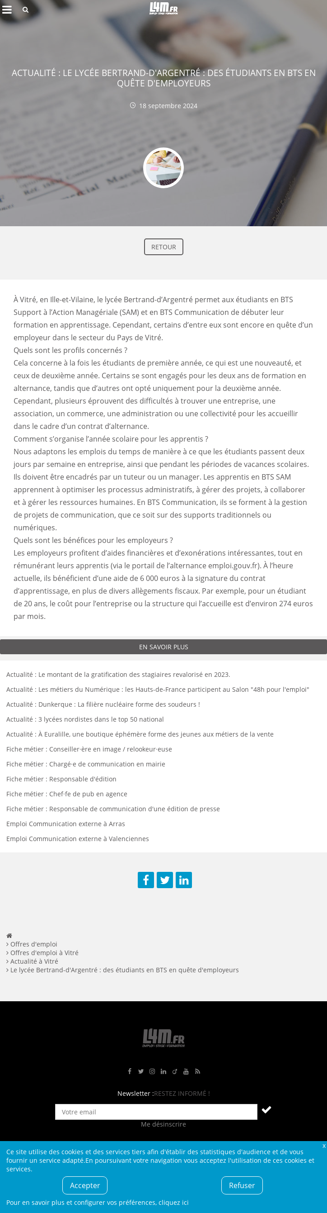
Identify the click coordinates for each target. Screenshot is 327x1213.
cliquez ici (174, 1202)
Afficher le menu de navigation (7, 9)
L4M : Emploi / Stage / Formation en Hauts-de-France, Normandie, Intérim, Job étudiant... (163, 9)
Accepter (85, 1185)
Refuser (242, 1185)
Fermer (324, 1145)
